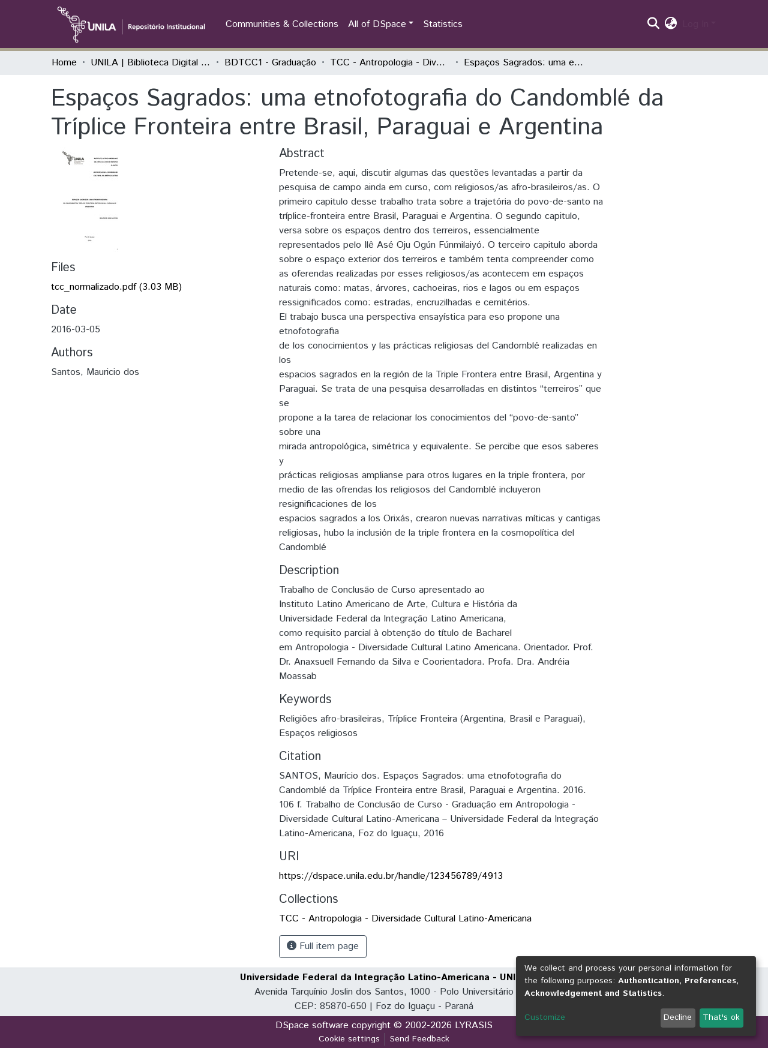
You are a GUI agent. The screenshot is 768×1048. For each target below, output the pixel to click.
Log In (695, 24)
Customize (544, 1017)
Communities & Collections (282, 24)
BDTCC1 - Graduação (270, 63)
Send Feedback (419, 1039)
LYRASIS (474, 1025)
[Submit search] (653, 24)
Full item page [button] (323, 946)
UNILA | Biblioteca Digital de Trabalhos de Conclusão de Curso (151, 63)
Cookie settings (349, 1039)
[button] (671, 24)
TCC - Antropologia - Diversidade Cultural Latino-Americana (390, 63)
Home (64, 63)
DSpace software (312, 1025)
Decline (678, 1017)
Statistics (443, 24)
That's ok (721, 1017)
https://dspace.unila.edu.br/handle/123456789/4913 (391, 876)
